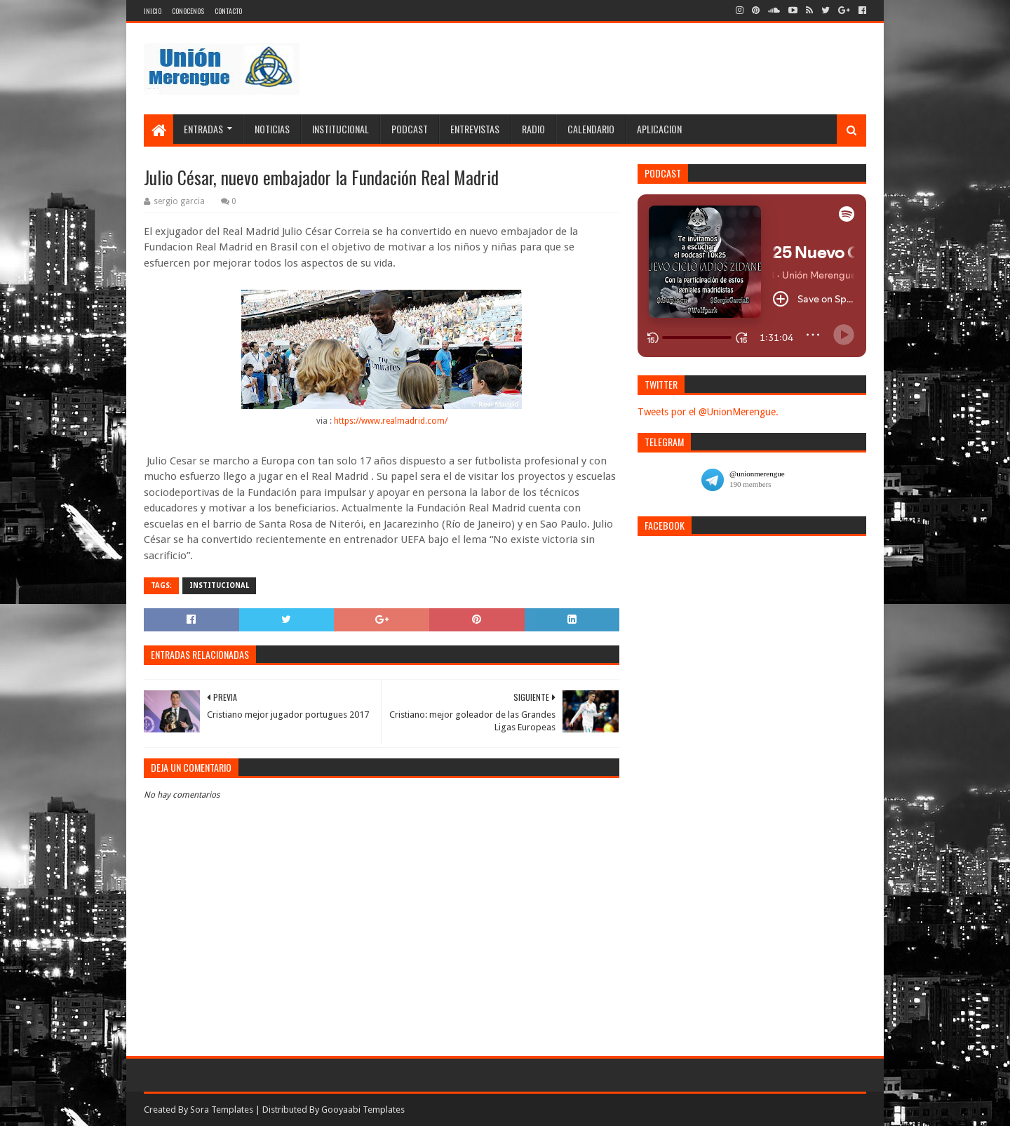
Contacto (228, 11)
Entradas (203, 128)
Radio (533, 128)
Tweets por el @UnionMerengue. (708, 411)
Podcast (409, 128)
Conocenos (188, 11)
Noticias (272, 128)
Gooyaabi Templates (363, 1109)
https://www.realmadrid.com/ (390, 421)
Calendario (590, 128)
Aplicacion (659, 128)
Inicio (152, 11)
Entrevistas (474, 128)
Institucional (340, 128)
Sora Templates (221, 1109)
